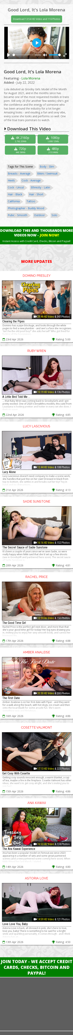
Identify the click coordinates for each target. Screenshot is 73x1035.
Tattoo (30, 201)
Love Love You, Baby (15, 924)
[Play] (8, 55)
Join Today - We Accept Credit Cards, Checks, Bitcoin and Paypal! (36, 967)
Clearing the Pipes (13, 321)
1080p (53, 139)
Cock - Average (31, 180)
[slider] (23, 55)
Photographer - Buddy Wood (26, 208)
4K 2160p (21, 139)
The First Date (11, 698)
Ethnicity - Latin (40, 187)
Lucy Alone (9, 472)
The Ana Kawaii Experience (18, 849)
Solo (54, 215)
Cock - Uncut (16, 187)
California (14, 201)
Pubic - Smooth (17, 215)
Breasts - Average (19, 173)
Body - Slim (47, 166)
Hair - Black (15, 194)
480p (53, 150)
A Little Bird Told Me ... (16, 397)
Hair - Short (36, 194)
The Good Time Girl (14, 623)
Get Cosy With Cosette (16, 773)
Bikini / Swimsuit (47, 173)
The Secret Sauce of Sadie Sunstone (24, 547)
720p (21, 150)
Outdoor (39, 215)
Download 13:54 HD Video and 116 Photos (36, 19)
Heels (11, 180)
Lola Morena (30, 78)
